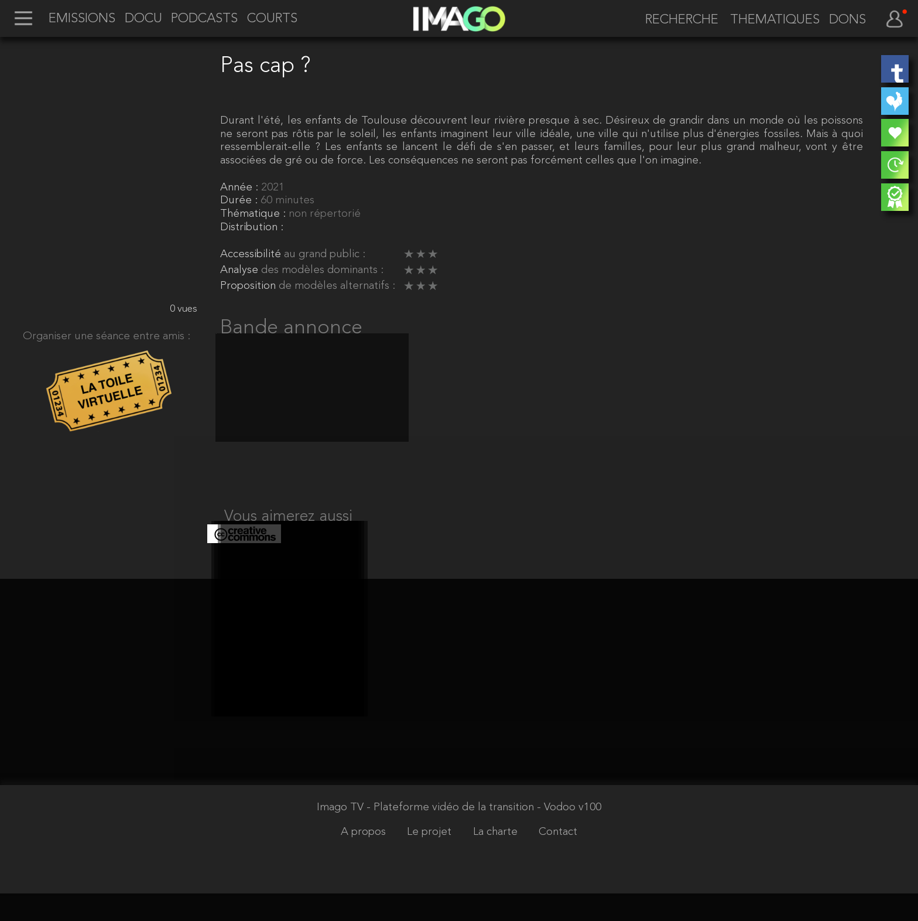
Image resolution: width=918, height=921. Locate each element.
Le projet (430, 859)
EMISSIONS (82, 19)
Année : (240, 187)
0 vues (183, 309)
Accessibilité (252, 254)
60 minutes (287, 200)
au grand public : (324, 254)
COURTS (272, 19)
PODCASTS (204, 19)
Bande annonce (291, 328)
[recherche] (676, 20)
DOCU (143, 19)
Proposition (249, 286)
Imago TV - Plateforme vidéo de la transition (427, 835)
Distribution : (251, 227)
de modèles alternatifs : (337, 286)
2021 (273, 187)
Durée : (240, 200)
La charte (496, 859)
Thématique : (254, 214)
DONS (847, 20)
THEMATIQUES (775, 20)
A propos (365, 859)
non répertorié (325, 214)
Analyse (240, 270)
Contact (558, 859)
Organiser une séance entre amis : (106, 336)
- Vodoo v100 (569, 835)
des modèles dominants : (322, 270)
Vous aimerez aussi (288, 530)
